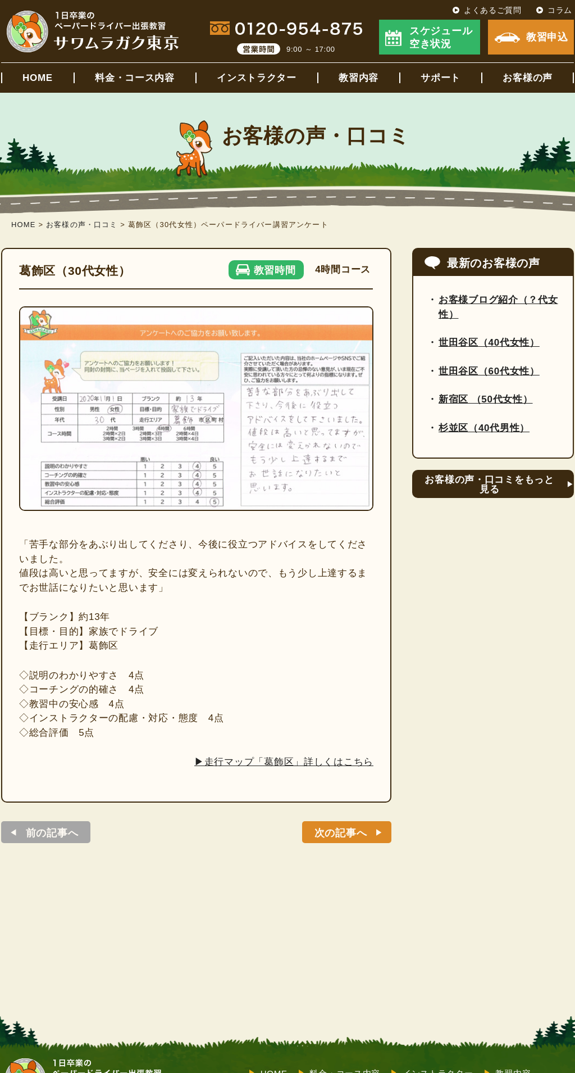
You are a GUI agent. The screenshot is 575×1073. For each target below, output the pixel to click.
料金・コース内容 (135, 78)
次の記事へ (340, 833)
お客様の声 (528, 78)
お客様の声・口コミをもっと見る (489, 484)
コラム (559, 10)
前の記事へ (52, 833)
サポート (440, 78)
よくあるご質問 (493, 10)
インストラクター (256, 78)
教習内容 (358, 78)
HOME (37, 78)
